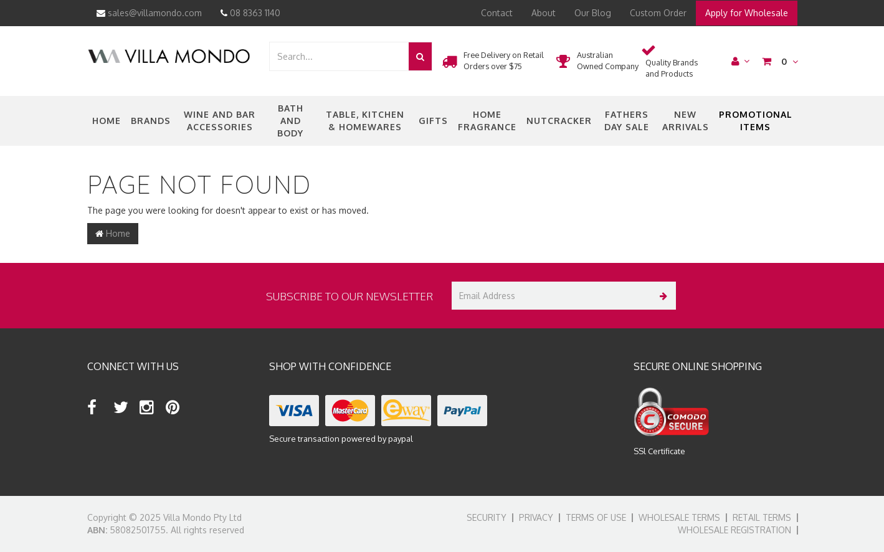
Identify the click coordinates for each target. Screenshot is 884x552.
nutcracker (559, 120)
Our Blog (592, 12)
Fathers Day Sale (626, 120)
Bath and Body (290, 120)
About (543, 12)
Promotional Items (755, 120)
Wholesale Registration (734, 530)
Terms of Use (596, 517)
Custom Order (658, 12)
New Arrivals (685, 120)
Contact (497, 12)
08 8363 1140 (250, 12)
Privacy (536, 517)
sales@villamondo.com (149, 12)
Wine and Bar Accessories (219, 120)
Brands (151, 120)
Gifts (433, 120)
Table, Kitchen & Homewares (365, 120)
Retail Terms (762, 517)
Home (106, 120)
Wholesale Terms (679, 517)
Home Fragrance (487, 120)
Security (486, 517)
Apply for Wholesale (746, 12)
